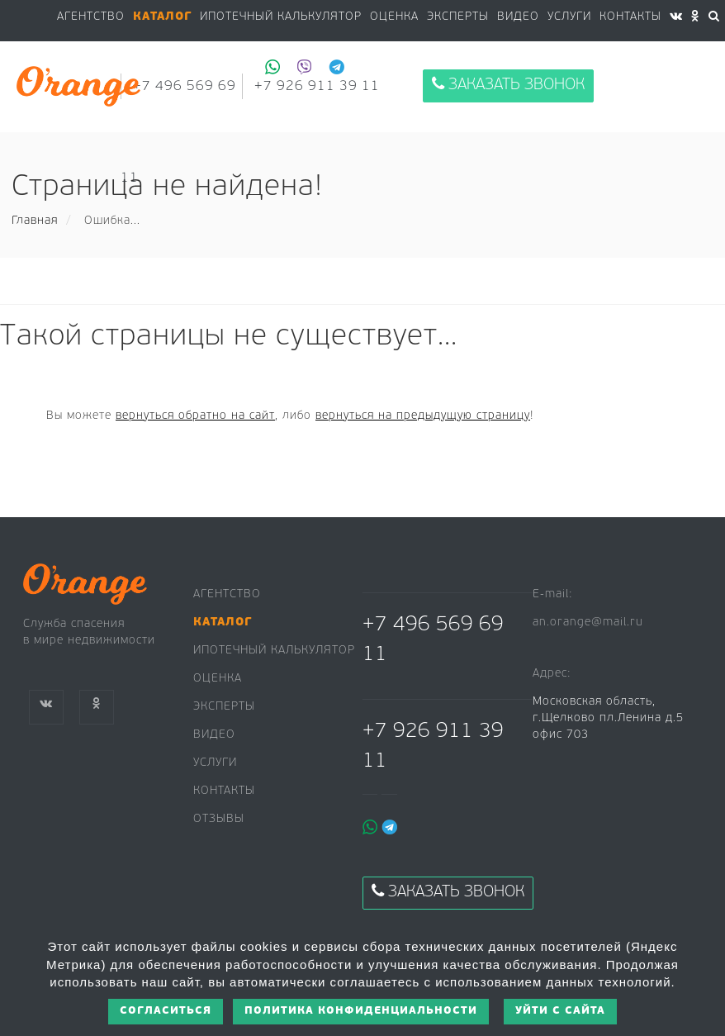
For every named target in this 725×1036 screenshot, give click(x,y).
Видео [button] (518, 17)
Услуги (569, 17)
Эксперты (458, 17)
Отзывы (218, 819)
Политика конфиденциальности (360, 1010)
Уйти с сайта (560, 1010)
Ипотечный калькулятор (281, 17)
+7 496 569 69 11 (433, 640)
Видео (214, 735)
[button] (162, 17)
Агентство (91, 17)
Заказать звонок (508, 84)
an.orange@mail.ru (588, 622)
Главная (35, 221)
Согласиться (165, 1010)
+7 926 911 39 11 (433, 746)
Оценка (394, 17)
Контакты (630, 17)
